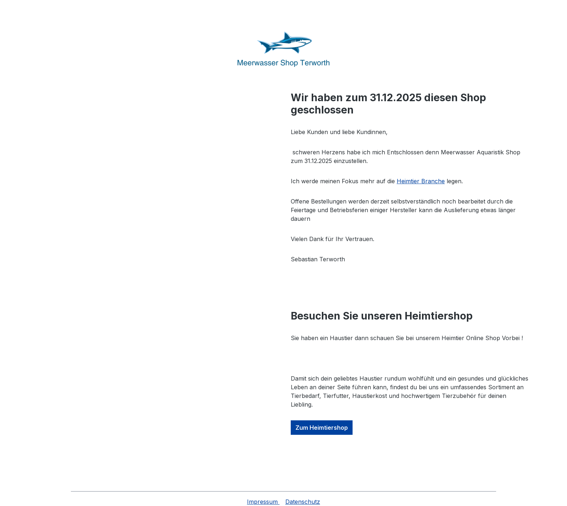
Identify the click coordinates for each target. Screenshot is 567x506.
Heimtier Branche (421, 181)
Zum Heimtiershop (321, 427)
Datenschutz (302, 501)
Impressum (263, 501)
